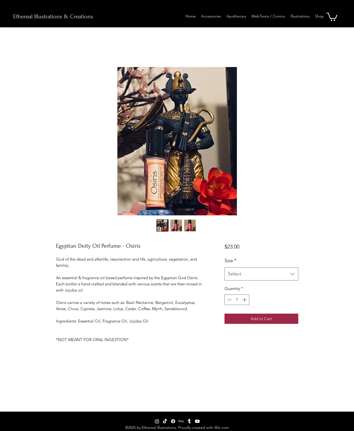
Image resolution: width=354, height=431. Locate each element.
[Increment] (245, 300)
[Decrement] (229, 300)
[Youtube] (197, 421)
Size (230, 261)
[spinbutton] (237, 300)
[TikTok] (165, 421)
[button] (332, 16)
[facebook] (173, 421)
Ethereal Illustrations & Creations (53, 16)
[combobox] (261, 274)
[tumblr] (189, 421)
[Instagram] (157, 421)
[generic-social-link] (181, 421)
